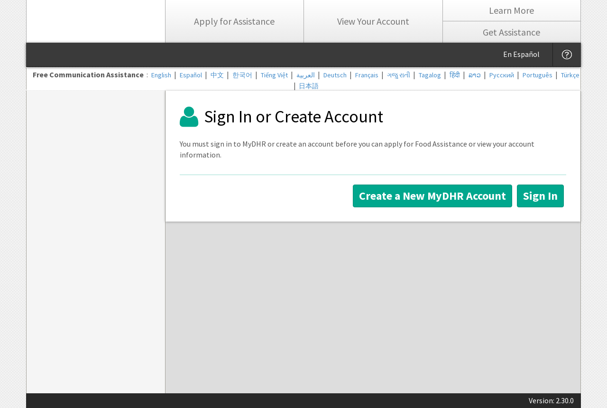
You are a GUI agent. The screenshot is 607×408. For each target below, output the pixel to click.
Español (191, 75)
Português (537, 75)
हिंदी (455, 75)
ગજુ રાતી (398, 75)
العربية (305, 75)
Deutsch (335, 75)
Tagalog (430, 75)
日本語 (309, 86)
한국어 (242, 75)
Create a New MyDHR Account (432, 195)
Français (366, 75)
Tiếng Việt (274, 75)
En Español (521, 54)
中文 (217, 75)
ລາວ (475, 75)
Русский (501, 75)
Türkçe (570, 75)
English (161, 75)
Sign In (540, 195)
